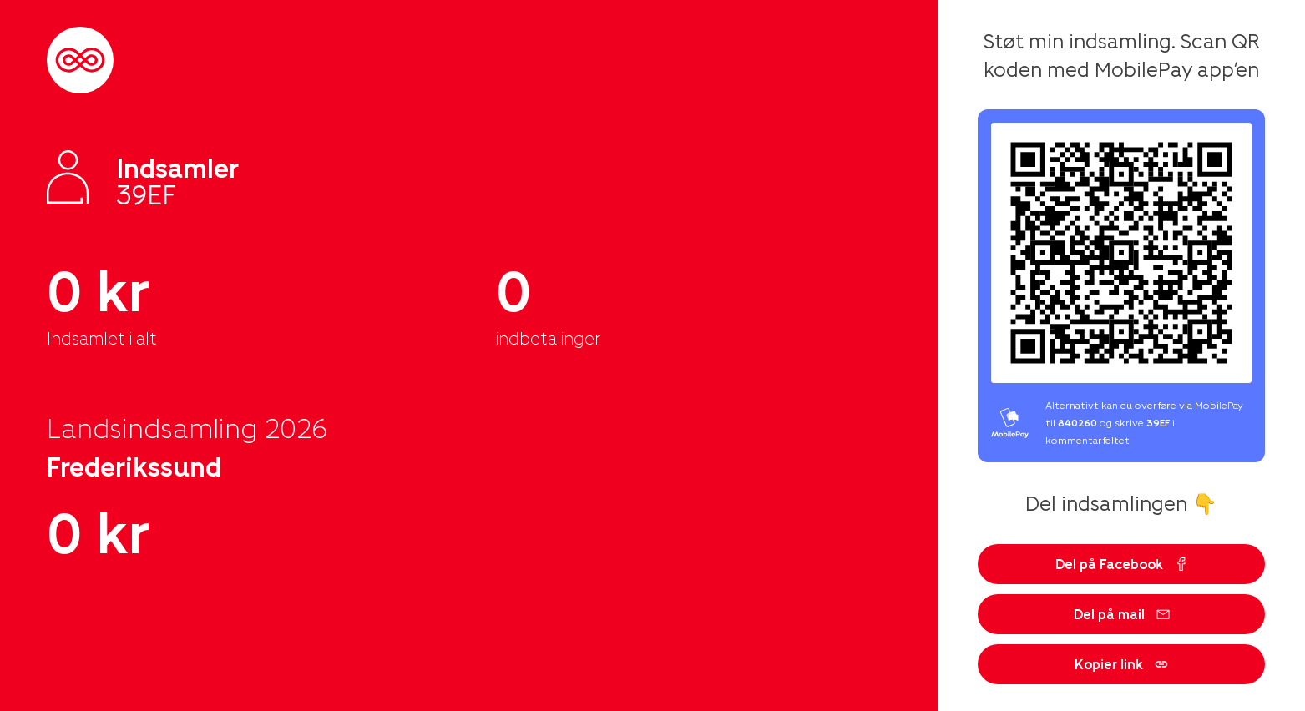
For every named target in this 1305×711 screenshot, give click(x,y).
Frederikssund (134, 466)
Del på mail (1122, 614)
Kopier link (1121, 664)
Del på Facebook (1121, 564)
